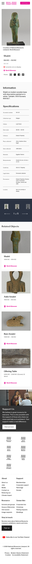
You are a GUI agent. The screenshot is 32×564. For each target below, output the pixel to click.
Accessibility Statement (20, 555)
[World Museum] (23, 439)
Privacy (7, 553)
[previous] (7, 214)
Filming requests (21, 510)
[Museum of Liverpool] (9, 439)
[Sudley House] (23, 457)
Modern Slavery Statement (20, 553)
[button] (6, 207)
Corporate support (22, 485)
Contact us (5, 490)
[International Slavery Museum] (9, 448)
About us (5, 482)
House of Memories (8, 507)
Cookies (8, 555)
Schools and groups (8, 504)
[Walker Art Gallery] (9, 457)
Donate (18, 490)
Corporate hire (21, 504)
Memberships (21, 482)
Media (4, 487)
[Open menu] (3, 3)
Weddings (19, 512)
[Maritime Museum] (23, 448)
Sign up (7, 528)
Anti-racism (5, 510)
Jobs (3, 485)
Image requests (7, 512)
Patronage (19, 487)
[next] (25, 214)
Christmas (19, 507)
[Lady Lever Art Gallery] (9, 466)
